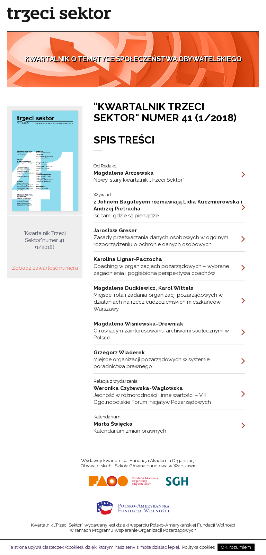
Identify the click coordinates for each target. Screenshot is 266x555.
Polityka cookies (198, 547)
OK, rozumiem (236, 547)
